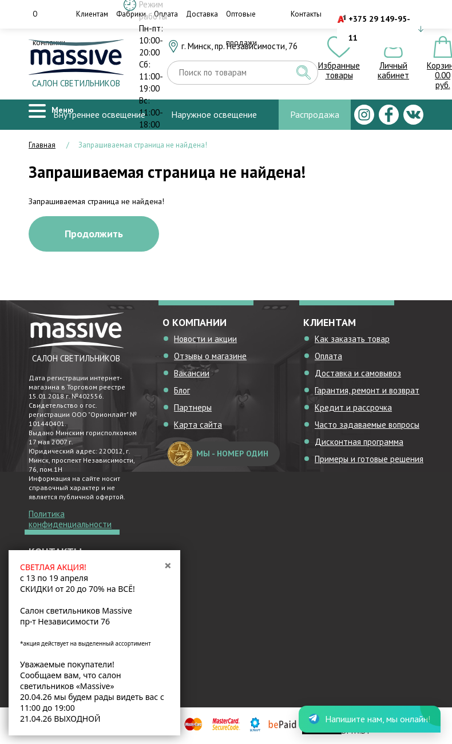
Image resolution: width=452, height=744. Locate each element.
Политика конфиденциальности (70, 519)
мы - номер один (218, 453)
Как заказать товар (352, 339)
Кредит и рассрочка (353, 407)
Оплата (328, 356)
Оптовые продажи (241, 28)
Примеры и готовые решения (369, 459)
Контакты (306, 14)
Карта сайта (198, 424)
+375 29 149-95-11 (379, 28)
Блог (182, 390)
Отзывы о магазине (210, 356)
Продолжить (94, 233)
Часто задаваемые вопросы (367, 424)
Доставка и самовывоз (358, 373)
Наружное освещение (214, 114)
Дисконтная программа (359, 441)
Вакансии (191, 373)
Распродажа (314, 114)
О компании (49, 28)
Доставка (202, 14)
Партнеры (193, 407)
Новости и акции (205, 339)
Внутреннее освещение (99, 114)
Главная (42, 145)
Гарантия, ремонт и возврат (367, 390)
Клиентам (92, 14)
